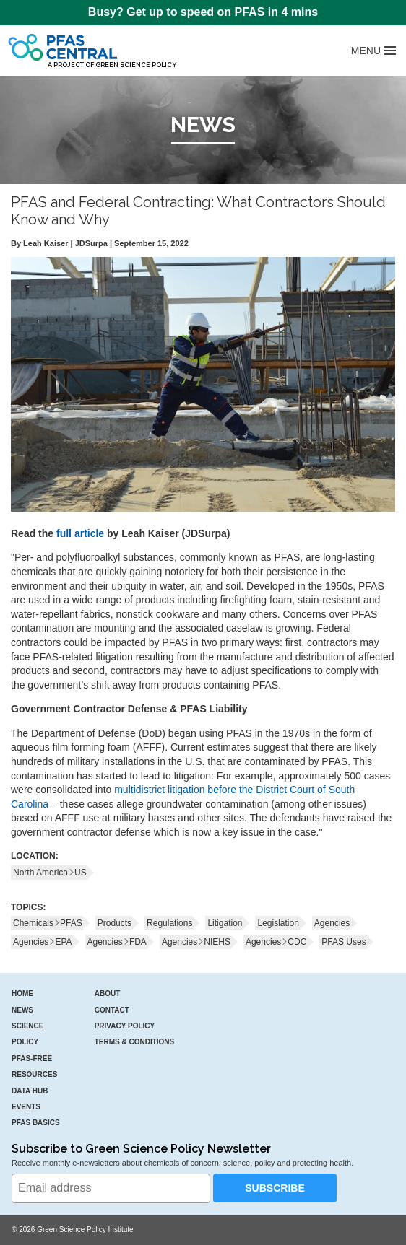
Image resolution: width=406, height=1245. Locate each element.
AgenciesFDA (117, 942)
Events (26, 1107)
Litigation (224, 923)
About (108, 993)
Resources (34, 1074)
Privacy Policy (125, 1026)
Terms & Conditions (135, 1042)
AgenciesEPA (42, 942)
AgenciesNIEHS (196, 942)
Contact (112, 1010)
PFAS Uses (343, 942)
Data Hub (30, 1091)
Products (114, 923)
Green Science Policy (135, 65)
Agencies (332, 923)
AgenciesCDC (276, 942)
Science (27, 1026)
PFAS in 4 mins (277, 12)
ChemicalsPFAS (47, 923)
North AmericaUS (50, 873)
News (22, 1010)
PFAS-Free (32, 1058)
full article (80, 533)
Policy (25, 1042)
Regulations (169, 923)
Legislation (277, 923)
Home (22, 993)
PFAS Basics (36, 1123)
